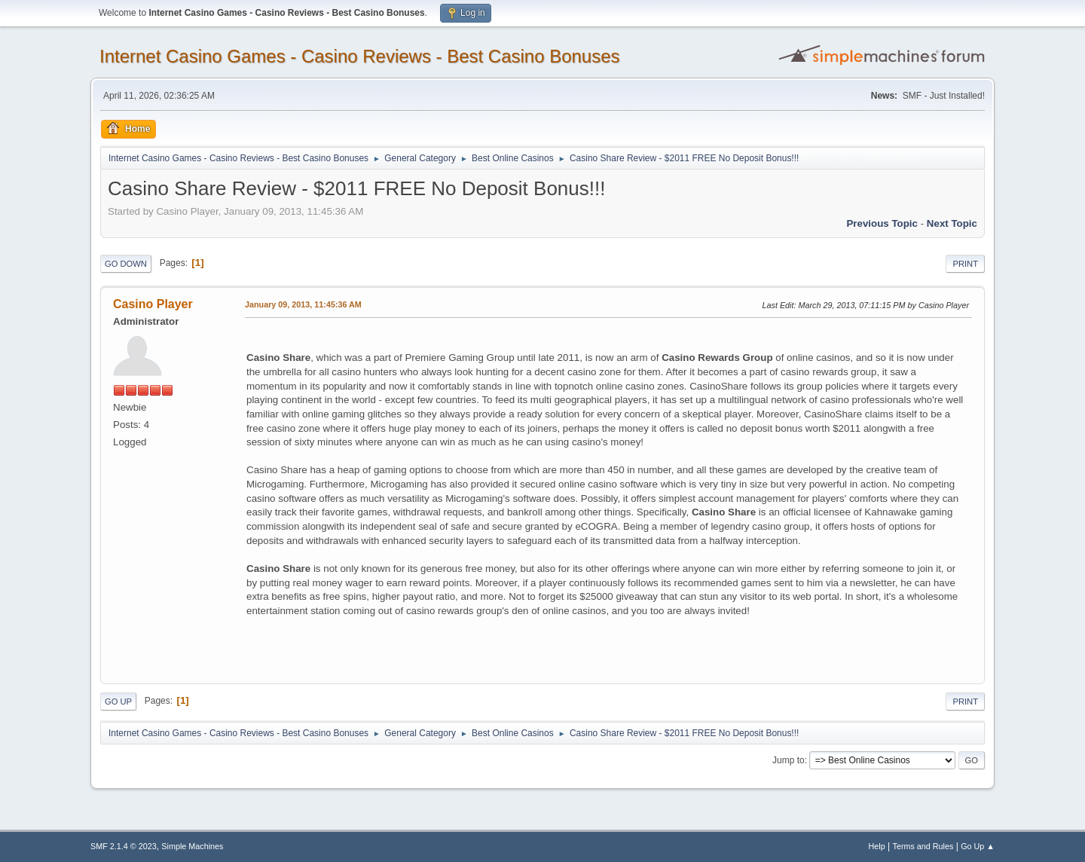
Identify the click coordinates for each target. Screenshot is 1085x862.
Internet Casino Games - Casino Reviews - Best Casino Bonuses (359, 56)
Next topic (952, 223)
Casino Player (153, 304)
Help (877, 846)
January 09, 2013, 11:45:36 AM (303, 304)
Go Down (126, 263)
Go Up (118, 701)
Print (965, 263)
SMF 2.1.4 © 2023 (123, 846)
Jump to (788, 760)
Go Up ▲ (978, 846)
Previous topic (882, 223)
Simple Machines (192, 846)
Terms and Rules (923, 846)
